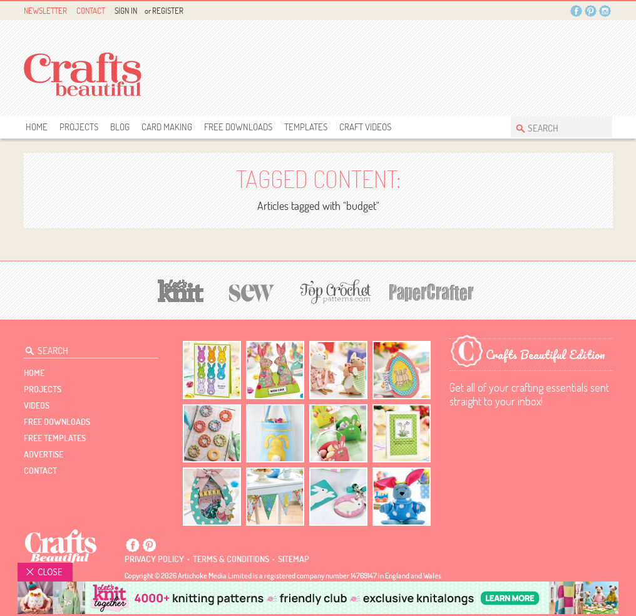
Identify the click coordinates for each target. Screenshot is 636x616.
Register (167, 11)
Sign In (126, 11)
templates (305, 127)
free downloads (238, 127)
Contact (90, 11)
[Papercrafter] (431, 291)
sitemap (293, 559)
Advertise (43, 454)
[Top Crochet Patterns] (333, 291)
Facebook (576, 11)
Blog (120, 127)
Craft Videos (365, 127)
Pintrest (591, 11)
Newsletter (45, 11)
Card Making (166, 127)
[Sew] (252, 291)
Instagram (605, 11)
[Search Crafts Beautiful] (555, 127)
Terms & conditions (231, 559)
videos (36, 405)
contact (40, 470)
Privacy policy (154, 559)
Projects (78, 127)
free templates (55, 438)
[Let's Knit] (181, 289)
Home (37, 127)
